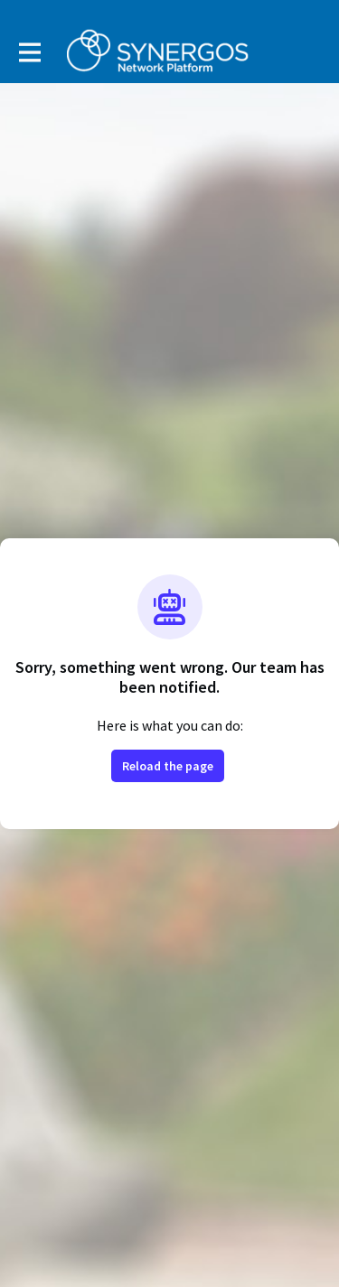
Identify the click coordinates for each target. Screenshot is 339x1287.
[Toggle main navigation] (28, 51)
